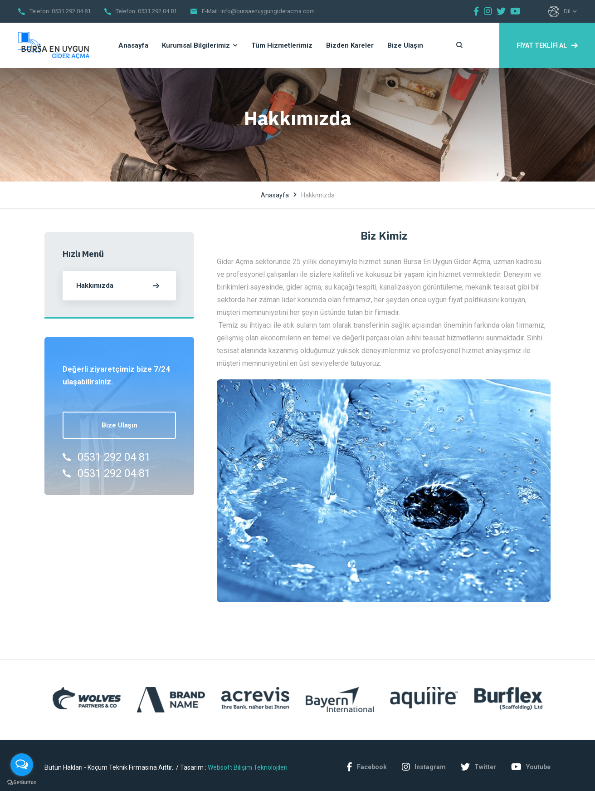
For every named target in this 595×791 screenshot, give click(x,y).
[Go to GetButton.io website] (21, 782)
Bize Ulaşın (119, 425)
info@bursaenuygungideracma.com (267, 11)
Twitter (478, 766)
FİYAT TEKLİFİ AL (547, 45)
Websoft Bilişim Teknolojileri (248, 767)
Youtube (531, 766)
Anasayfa (275, 195)
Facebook (366, 766)
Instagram (424, 766)
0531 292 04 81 (71, 11)
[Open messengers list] (21, 764)
